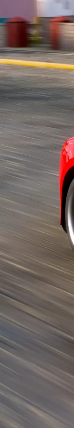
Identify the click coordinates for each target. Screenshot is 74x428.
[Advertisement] (25, 29)
